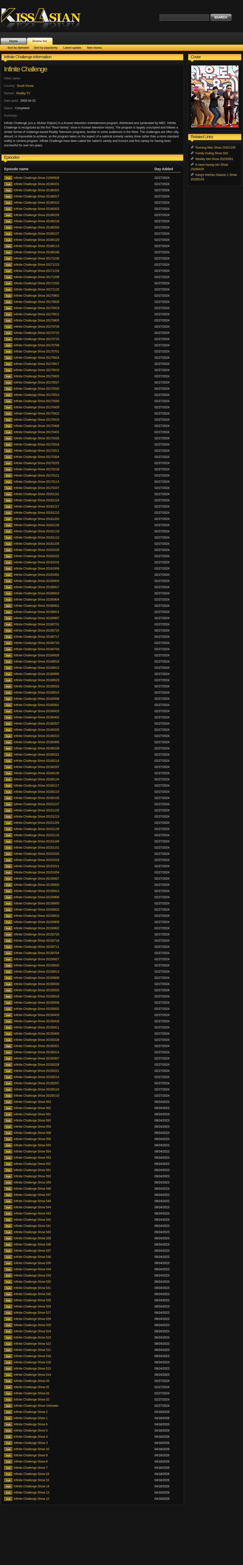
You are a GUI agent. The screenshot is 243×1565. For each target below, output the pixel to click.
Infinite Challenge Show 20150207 (36, 1083)
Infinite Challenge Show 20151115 (36, 835)
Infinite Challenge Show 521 (32, 1350)
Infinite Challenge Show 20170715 (36, 339)
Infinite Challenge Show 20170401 (36, 432)
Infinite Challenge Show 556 (32, 1139)
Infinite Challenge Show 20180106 (36, 252)
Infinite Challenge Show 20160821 (36, 605)
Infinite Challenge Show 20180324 (36, 190)
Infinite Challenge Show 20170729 (36, 326)
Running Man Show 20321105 (215, 147)
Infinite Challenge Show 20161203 (36, 519)
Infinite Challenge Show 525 (32, 1325)
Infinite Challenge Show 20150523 (36, 990)
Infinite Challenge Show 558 (32, 1133)
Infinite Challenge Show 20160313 (36, 736)
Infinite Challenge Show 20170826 (36, 302)
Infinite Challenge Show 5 (31, 1430)
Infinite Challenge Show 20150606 (36, 978)
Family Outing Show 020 (211, 153)
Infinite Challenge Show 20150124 (36, 1089)
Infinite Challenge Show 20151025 (36, 854)
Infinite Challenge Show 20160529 (36, 680)
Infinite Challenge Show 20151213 (36, 816)
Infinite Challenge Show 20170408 (36, 426)
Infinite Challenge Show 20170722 (36, 333)
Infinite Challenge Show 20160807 (36, 618)
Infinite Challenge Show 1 (31, 1418)
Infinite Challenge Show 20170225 (36, 463)
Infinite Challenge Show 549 (32, 1182)
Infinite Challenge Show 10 (31, 1449)
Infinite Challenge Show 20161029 (36, 550)
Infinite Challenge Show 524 (32, 1331)
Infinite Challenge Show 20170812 (36, 314)
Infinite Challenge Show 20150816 (36, 916)
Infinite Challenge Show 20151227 (36, 804)
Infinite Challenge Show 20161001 (36, 574)
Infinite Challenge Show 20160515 (36, 692)
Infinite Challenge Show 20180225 (36, 215)
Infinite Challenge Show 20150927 (36, 878)
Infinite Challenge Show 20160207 (36, 767)
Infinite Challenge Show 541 (32, 1226)
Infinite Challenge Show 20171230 (36, 258)
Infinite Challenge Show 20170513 (36, 395)
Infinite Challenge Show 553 (32, 1157)
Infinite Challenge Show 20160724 (36, 630)
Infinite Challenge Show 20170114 (36, 481)
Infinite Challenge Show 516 (32, 1362)
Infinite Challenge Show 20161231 (36, 494)
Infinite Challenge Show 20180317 (36, 196)
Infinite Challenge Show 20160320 (36, 730)
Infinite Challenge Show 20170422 (36, 413)
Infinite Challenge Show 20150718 (36, 940)
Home (13, 41)
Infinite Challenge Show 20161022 (36, 556)
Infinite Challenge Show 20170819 (36, 308)
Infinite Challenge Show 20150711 (36, 947)
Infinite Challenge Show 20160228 (36, 748)
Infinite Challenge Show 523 (32, 1337)
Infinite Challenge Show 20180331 (36, 184)
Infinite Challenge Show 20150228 (36, 1064)
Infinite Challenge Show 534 (32, 1269)
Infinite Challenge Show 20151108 (36, 841)
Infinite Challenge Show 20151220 (36, 810)
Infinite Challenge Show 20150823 (36, 909)
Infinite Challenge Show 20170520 (36, 388)
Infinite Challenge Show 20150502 (36, 1009)
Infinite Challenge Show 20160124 (36, 779)
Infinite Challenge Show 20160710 (36, 643)
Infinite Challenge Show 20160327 (36, 723)
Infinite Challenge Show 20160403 (36, 717)
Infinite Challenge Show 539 (32, 1238)
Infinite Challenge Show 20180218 (36, 221)
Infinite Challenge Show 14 (31, 1486)
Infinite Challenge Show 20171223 (36, 264)
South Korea (25, 86)
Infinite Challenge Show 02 (31, 1387)
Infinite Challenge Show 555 (32, 1145)
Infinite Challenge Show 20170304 (36, 457)
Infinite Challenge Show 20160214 (36, 761)
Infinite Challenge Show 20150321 (36, 1046)
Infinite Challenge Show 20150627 (36, 959)
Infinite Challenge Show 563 (32, 1102)
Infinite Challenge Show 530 (32, 1294)
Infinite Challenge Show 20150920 (36, 885)
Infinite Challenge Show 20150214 (36, 1077)
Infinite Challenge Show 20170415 (36, 419)
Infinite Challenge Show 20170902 (36, 295)
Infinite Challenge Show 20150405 (36, 1033)
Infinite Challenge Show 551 (32, 1170)
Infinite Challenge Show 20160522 (36, 686)
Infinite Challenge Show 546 (32, 1201)
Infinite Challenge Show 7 (31, 1467)
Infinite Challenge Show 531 (32, 1288)
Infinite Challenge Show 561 (32, 1114)
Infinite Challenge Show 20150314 (36, 1052)
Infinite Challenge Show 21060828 (36, 178)
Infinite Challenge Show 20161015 (36, 562)
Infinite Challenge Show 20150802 (36, 928)
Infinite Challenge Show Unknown (36, 1405)
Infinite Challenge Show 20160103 (36, 798)
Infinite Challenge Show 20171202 (36, 283)
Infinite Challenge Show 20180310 (36, 202)
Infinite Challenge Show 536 (32, 1257)
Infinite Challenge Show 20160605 (36, 674)
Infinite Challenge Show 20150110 (36, 1095)
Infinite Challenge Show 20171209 (36, 277)
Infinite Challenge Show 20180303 (36, 209)
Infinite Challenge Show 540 (32, 1232)
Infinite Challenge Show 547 (32, 1195)
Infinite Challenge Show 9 (31, 1455)
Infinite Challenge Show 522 (32, 1343)
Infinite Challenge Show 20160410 (36, 711)
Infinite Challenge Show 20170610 (36, 370)
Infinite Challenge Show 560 (32, 1120)
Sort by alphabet (18, 47)
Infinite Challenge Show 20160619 (36, 661)
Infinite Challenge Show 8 (31, 1461)
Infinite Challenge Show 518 (32, 1356)
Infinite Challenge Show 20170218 (36, 469)
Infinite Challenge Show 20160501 (36, 705)
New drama (94, 47)
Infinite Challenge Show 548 (32, 1188)
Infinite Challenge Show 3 (31, 1443)
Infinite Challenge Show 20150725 (36, 934)
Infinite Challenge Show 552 (32, 1164)
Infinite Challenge (25, 69)
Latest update (72, 47)
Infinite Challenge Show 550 (32, 1176)
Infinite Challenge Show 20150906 (36, 897)
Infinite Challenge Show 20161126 (36, 525)
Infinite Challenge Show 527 (32, 1312)
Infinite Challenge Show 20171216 (36, 271)
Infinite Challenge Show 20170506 (36, 401)
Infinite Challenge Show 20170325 (36, 438)
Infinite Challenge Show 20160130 (36, 773)
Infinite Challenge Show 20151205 (36, 823)
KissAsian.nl (44, 18)
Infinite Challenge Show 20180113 (36, 246)
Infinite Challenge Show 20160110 (36, 792)
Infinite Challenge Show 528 (32, 1306)
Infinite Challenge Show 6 (31, 1424)
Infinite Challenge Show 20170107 (36, 488)
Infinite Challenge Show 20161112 (36, 537)
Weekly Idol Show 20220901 (214, 159)
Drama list (39, 41)
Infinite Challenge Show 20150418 (36, 1021)
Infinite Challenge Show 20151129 (36, 829)
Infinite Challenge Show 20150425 (36, 1015)
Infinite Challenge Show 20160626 (36, 655)
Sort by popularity (46, 47)
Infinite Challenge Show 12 (31, 1499)
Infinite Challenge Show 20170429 (36, 407)
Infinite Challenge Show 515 (32, 1368)
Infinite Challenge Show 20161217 (36, 506)
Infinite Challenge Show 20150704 (36, 953)
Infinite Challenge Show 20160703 (36, 649)
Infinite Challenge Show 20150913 (36, 891)
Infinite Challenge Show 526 (32, 1319)
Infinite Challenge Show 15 (31, 1480)
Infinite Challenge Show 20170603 (36, 376)
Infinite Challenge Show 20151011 (36, 866)
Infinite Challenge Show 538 (32, 1244)
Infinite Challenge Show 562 (32, 1108)
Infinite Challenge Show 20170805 (36, 320)
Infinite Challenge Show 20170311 (36, 450)
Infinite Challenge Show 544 (32, 1207)
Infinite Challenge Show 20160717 (36, 637)
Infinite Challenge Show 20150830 (36, 903)
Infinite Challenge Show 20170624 (36, 357)
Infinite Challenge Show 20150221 (36, 1071)
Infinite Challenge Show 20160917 (36, 587)
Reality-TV (23, 93)
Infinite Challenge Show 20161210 (36, 512)
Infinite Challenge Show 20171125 (36, 289)
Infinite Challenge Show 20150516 (36, 996)
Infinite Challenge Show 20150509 (36, 1002)
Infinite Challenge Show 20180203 (36, 227)
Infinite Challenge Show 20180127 (36, 233)
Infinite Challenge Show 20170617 (36, 364)
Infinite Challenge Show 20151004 (36, 872)
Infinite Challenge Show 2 (31, 1412)
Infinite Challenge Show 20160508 (36, 699)
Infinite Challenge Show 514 (32, 1374)
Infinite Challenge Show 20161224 (36, 500)
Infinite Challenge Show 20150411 (36, 1027)
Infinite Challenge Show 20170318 (36, 444)
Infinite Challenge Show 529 (32, 1300)
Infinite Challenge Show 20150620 (36, 965)
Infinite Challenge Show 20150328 (36, 1040)
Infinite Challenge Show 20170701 (36, 351)
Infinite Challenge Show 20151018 (36, 860)
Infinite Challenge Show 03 (31, 1381)
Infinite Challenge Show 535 (32, 1263)
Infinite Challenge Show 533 (32, 1275)
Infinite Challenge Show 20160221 (36, 754)
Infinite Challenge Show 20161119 (36, 531)
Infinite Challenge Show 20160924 (36, 581)
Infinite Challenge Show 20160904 (36, 599)
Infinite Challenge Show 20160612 (36, 668)
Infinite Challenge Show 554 (32, 1151)
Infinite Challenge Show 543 (32, 1213)
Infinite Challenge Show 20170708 (36, 345)
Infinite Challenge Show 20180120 (36, 240)
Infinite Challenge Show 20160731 (36, 624)
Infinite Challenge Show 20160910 (36, 593)
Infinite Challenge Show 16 (31, 1474)
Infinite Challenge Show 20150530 (36, 984)
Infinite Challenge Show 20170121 (36, 475)
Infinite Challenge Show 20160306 (36, 742)
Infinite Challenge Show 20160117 (36, 785)
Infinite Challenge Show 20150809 (36, 922)
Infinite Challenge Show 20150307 (36, 1058)
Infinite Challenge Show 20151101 (36, 847)
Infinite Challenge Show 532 (32, 1281)
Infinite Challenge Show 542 (32, 1219)
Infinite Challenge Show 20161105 (36, 543)
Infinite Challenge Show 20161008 (36, 568)
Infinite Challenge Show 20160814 (36, 612)
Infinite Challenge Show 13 (31, 1492)
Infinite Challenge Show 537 (32, 1250)
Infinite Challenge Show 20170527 (36, 382)
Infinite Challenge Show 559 (32, 1126)
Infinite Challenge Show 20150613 (36, 971)
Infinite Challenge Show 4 (31, 1436)
